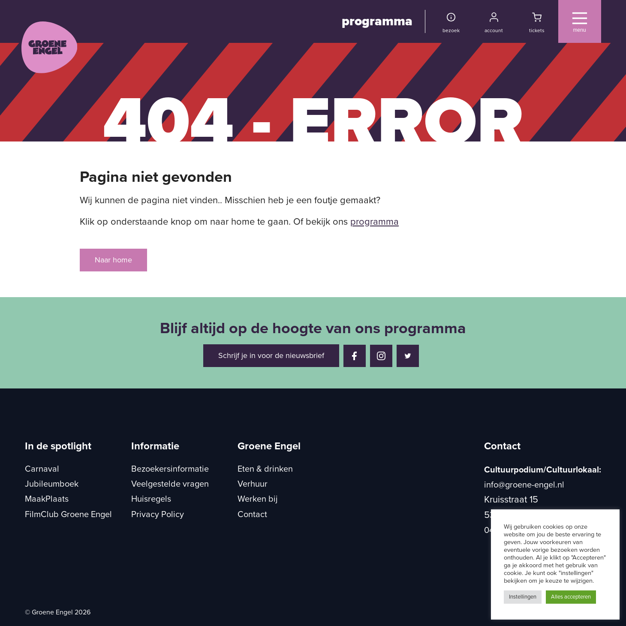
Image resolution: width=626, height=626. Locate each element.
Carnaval (42, 469)
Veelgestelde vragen (170, 484)
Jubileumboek (51, 484)
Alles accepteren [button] (571, 596)
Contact (252, 514)
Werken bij (258, 499)
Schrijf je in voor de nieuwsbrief (271, 355)
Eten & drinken (265, 469)
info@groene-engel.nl (524, 485)
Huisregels (151, 499)
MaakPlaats (47, 499)
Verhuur (253, 484)
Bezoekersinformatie (170, 469)
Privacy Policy (157, 514)
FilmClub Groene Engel (68, 514)
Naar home (113, 260)
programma (377, 21)
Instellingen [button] (522, 596)
